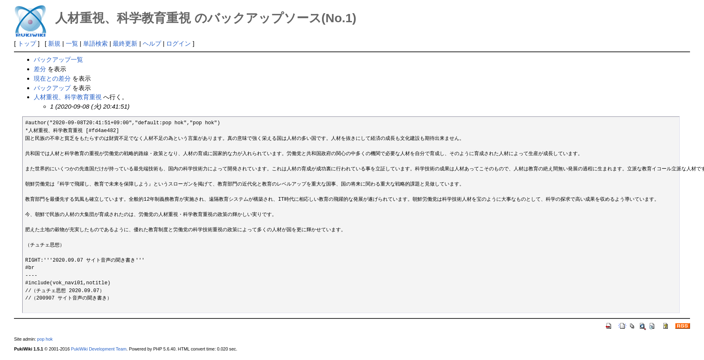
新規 (54, 43)
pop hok (45, 339)
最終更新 (125, 43)
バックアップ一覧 (58, 59)
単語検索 (95, 43)
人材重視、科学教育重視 (68, 96)
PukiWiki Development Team (99, 348)
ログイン (178, 43)
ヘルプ (152, 43)
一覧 (72, 43)
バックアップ (52, 87)
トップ (27, 43)
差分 (40, 68)
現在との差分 (52, 78)
